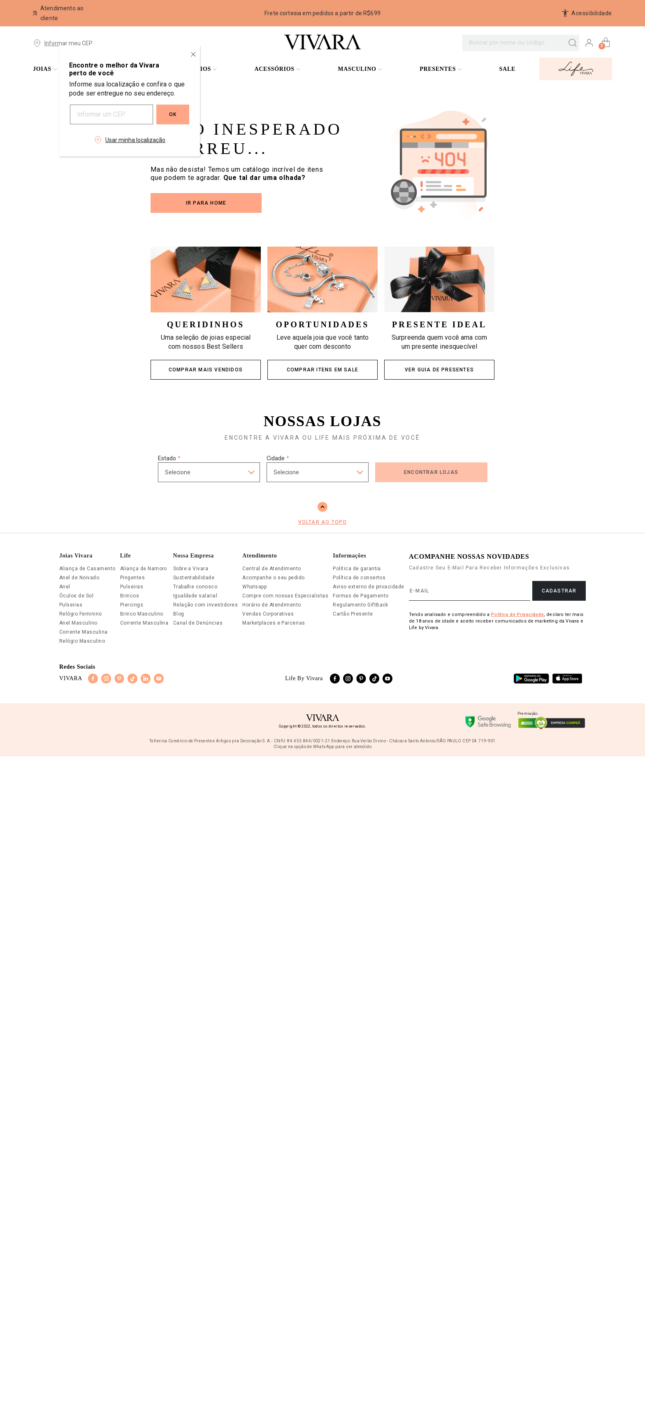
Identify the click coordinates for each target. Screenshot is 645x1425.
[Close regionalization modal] (193, 54)
